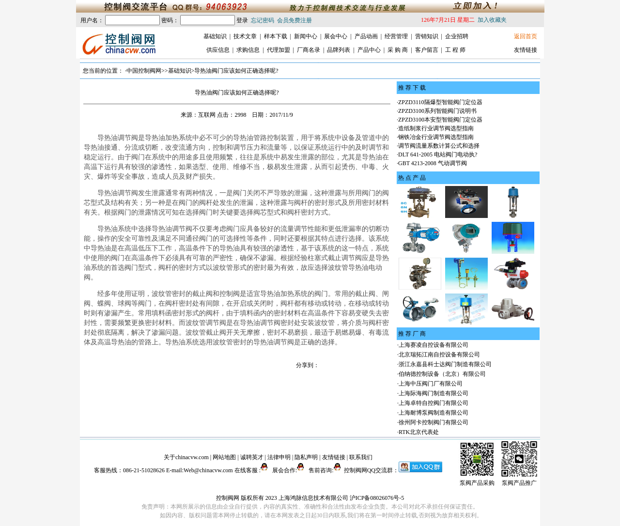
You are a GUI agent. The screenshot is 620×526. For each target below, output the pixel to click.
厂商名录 (308, 49)
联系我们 (360, 457)
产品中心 (369, 49)
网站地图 (224, 457)
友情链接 (525, 49)
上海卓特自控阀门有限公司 (433, 403)
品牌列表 (338, 49)
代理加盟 (278, 49)
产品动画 (366, 36)
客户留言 (426, 49)
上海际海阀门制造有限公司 (433, 393)
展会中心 (335, 36)
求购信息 (248, 49)
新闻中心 (305, 36)
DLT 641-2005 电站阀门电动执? (437, 154)
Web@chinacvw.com (208, 470)
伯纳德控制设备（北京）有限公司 (442, 374)
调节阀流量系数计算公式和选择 (439, 145)
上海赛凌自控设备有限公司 (433, 344)
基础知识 (215, 36)
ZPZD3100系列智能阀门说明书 (437, 111)
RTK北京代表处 (419, 432)
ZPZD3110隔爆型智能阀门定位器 (440, 102)
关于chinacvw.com (186, 457)
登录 (242, 20)
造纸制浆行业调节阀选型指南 (436, 128)
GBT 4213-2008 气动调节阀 (432, 163)
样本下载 (275, 36)
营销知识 (426, 36)
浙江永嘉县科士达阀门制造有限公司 (445, 364)
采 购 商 (398, 49)
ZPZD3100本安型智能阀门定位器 (440, 119)
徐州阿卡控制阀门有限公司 (433, 422)
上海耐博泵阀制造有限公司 (433, 412)
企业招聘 (456, 36)
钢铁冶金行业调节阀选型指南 (436, 137)
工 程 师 (455, 49)
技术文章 (245, 36)
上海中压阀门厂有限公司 (431, 383)
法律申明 (279, 457)
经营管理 (396, 36)
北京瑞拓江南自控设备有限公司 (439, 354)
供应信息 (218, 49)
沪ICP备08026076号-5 (377, 498)
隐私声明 (306, 457)
